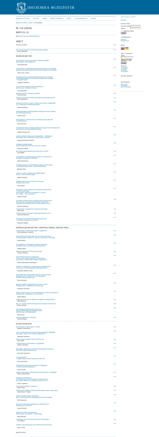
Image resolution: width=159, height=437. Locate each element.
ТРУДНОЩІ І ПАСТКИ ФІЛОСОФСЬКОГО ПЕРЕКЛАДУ (32, 419)
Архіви (93, 18)
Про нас (36, 18)
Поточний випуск (81, 18)
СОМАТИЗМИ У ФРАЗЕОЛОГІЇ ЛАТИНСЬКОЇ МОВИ (31, 209)
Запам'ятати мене (129, 31)
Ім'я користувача (125, 26)
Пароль (123, 28)
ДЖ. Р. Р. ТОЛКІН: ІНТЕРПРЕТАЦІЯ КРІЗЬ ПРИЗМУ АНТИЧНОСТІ (36, 303)
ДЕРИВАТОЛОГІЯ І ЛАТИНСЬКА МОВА (28, 93)
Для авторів (124, 85)
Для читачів (124, 84)
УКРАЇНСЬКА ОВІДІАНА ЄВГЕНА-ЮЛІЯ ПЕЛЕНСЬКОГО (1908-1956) (36, 390)
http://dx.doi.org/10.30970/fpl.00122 (29, 36)
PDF (115, 44)
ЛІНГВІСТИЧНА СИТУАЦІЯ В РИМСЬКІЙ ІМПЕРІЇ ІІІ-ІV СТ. (33, 213)
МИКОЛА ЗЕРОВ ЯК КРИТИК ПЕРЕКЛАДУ (29, 251)
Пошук (69, 18)
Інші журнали (124, 71)
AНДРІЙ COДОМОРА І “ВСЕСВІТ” (26, 317)
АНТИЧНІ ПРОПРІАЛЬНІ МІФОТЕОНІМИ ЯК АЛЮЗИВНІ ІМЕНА (35, 97)
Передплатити (125, 40)
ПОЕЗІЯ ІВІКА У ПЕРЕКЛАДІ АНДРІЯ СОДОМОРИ (31, 230)
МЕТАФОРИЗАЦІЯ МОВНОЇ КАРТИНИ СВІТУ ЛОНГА (32, 151)
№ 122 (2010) (38, 22)
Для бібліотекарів (126, 87)
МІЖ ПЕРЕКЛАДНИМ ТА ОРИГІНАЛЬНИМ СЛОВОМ (32, 50)
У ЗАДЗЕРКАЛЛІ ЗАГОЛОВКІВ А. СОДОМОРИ (30, 343)
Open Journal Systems (128, 17)
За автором (124, 69)
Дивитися (123, 39)
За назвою (124, 70)
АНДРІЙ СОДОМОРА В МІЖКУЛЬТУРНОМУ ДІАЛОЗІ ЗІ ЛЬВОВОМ (36, 372)
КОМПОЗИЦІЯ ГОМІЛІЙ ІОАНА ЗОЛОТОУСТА (30, 339)
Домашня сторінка (23, 18)
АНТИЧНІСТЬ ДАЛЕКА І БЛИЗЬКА (26, 386)
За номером (124, 67)
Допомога (123, 20)
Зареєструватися (56, 18)
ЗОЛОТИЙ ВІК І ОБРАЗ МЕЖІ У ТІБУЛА (28, 327)
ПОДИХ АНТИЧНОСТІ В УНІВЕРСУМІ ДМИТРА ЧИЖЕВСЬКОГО (35, 299)
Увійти (44, 18)
